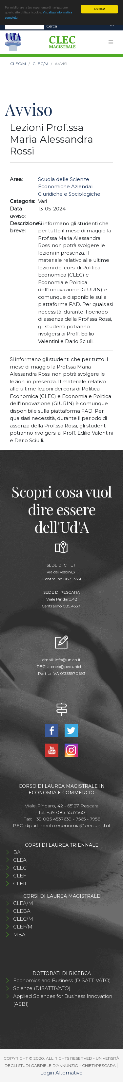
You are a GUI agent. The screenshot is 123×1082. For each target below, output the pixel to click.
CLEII (19, 883)
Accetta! (99, 9)
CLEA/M (23, 903)
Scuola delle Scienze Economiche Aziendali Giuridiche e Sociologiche (69, 186)
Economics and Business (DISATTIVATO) (62, 980)
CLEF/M (22, 927)
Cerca (51, 25)
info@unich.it (68, 659)
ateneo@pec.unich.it (66, 666)
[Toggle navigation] (112, 26)
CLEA (20, 860)
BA (17, 852)
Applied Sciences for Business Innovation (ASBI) (62, 1000)
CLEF (19, 876)
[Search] (24, 26)
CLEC (20, 868)
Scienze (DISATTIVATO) (42, 988)
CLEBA (22, 911)
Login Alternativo (61, 1073)
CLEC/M (18, 63)
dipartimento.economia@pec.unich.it (68, 825)
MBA (19, 934)
